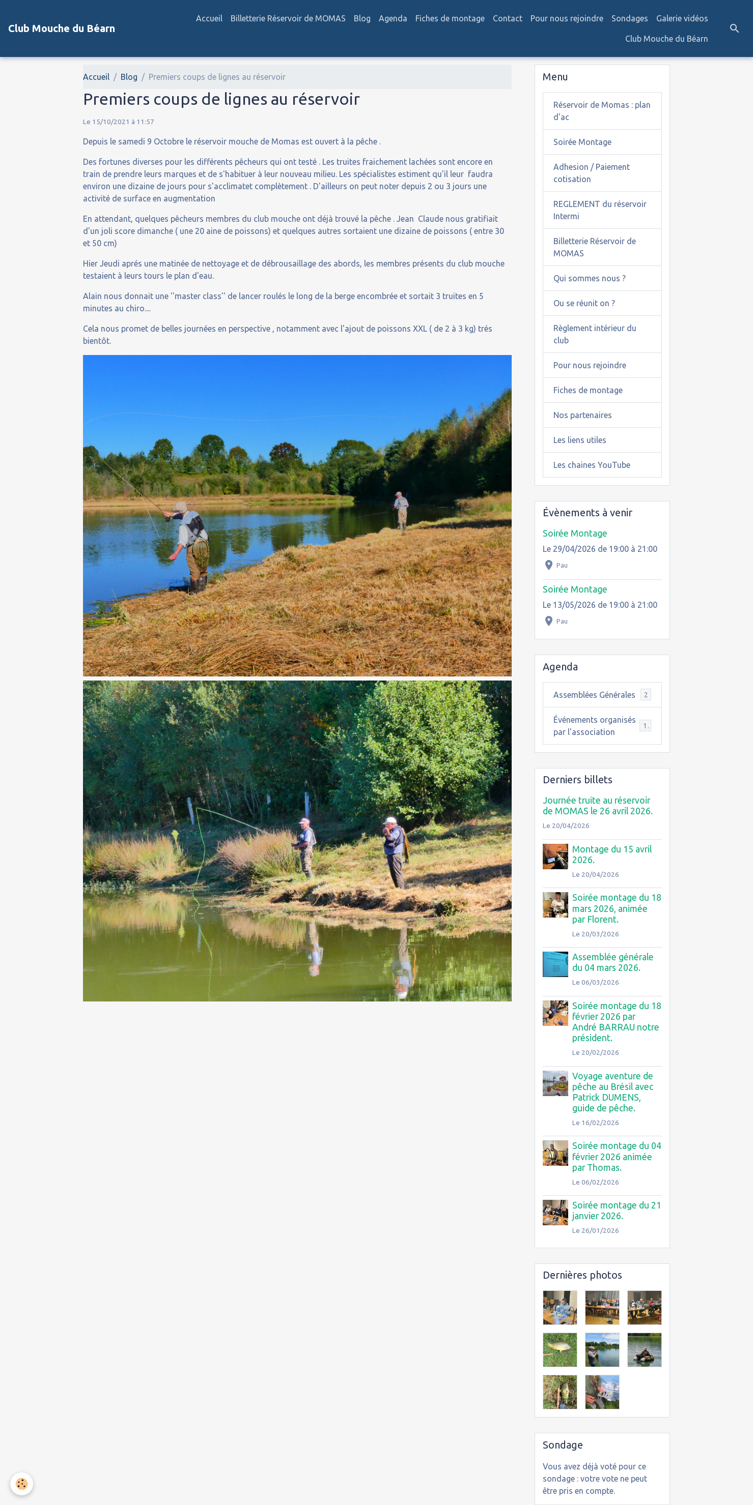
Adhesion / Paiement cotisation (591, 173)
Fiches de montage (450, 18)
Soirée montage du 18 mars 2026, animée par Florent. (616, 908)
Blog (362, 18)
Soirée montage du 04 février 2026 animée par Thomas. (616, 1156)
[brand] (61, 28)
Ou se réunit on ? (584, 303)
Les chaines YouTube (591, 464)
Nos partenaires (582, 415)
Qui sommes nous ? (589, 278)
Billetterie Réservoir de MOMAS (288, 18)
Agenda (393, 18)
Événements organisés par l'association (602, 725)
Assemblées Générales (602, 694)
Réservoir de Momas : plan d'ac (602, 111)
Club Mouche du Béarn (666, 38)
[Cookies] (21, 1483)
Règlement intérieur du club (594, 334)
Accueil (209, 18)
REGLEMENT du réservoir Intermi (600, 210)
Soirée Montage (582, 141)
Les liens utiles (579, 440)
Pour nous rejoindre (567, 18)
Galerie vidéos (682, 18)
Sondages (629, 18)
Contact (507, 18)
